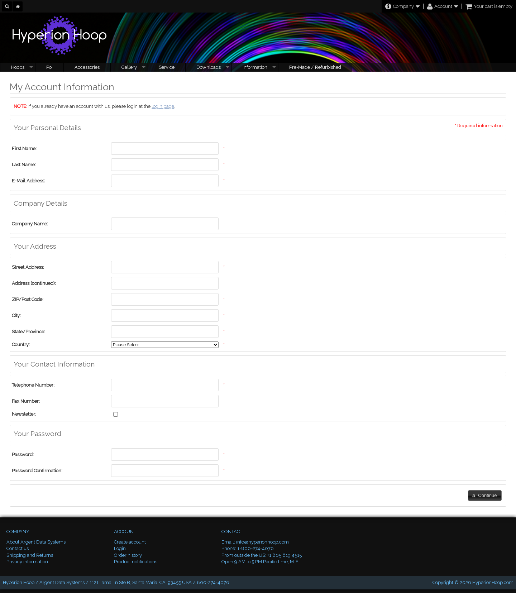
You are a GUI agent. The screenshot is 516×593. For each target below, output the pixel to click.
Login (120, 548)
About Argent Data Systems (36, 542)
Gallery (129, 67)
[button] (485, 495)
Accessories (87, 67)
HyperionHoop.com (492, 582)
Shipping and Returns (29, 555)
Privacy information (27, 561)
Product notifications (135, 561)
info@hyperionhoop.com (262, 542)
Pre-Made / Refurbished (315, 67)
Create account (130, 542)
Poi (49, 67)
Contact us (17, 548)
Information (255, 67)
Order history (128, 555)
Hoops (17, 67)
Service (167, 67)
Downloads (208, 67)
